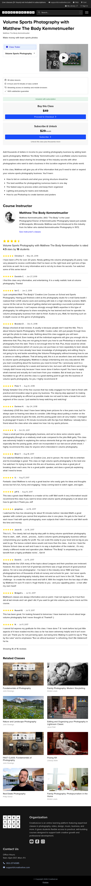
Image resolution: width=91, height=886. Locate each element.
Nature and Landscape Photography (19, 721)
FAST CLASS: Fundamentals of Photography (17, 759)
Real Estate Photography (14, 793)
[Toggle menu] (87, 12)
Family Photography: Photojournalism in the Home (67, 795)
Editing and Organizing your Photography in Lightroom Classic (67, 723)
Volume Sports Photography (18, 53)
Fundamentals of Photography (17, 688)
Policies (45, 882)
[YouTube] (31, 841)
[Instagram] (43, 841)
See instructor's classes (30, 231)
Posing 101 (52, 757)
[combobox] (59, 12)
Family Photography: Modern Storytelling (66, 688)
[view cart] (84, 2)
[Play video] (63, 57)
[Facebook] (37, 841)
